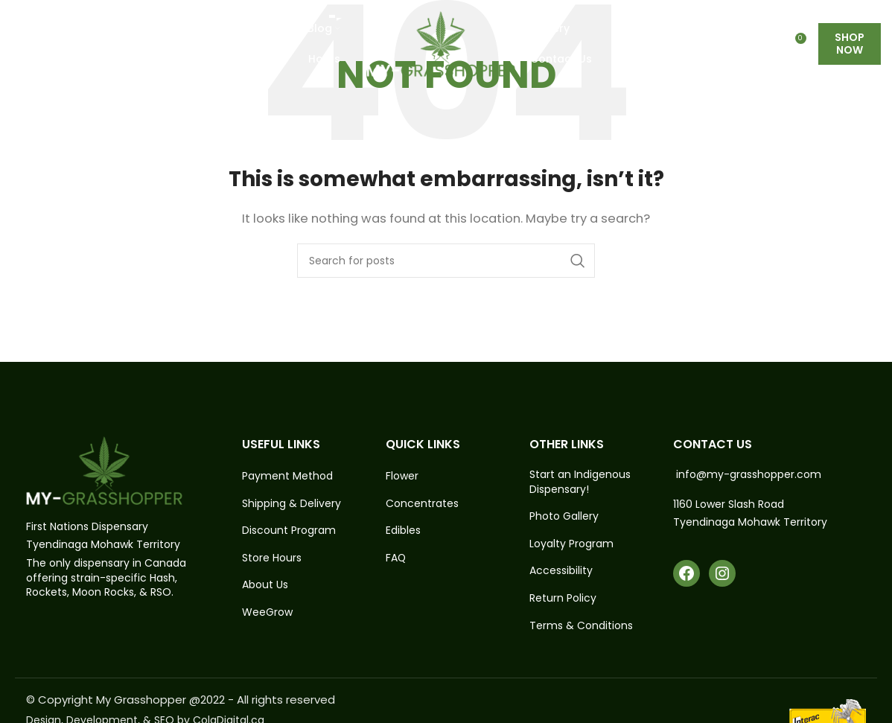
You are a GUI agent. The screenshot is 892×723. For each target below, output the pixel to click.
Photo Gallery (564, 516)
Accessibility (561, 571)
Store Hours (272, 558)
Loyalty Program (571, 544)
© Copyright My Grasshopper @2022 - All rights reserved (180, 699)
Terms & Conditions (581, 626)
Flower (402, 476)
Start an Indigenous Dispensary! (580, 482)
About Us (265, 585)
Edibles (403, 530)
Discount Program (289, 530)
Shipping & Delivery (291, 504)
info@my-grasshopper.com (748, 474)
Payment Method (287, 476)
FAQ (396, 558)
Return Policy (562, 598)
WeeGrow (267, 612)
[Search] (446, 260)
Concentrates (422, 504)
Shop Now (849, 44)
